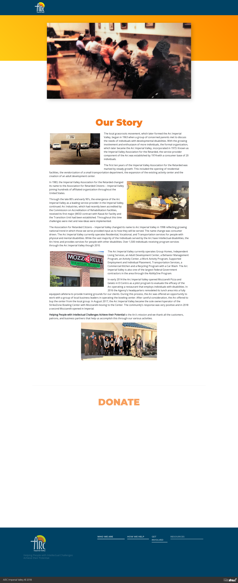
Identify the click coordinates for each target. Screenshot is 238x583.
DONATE (177, 7)
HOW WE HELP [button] (91, 7)
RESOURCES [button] (138, 7)
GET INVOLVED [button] (115, 7)
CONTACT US (193, 7)
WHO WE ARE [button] (67, 7)
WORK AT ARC (159, 7)
